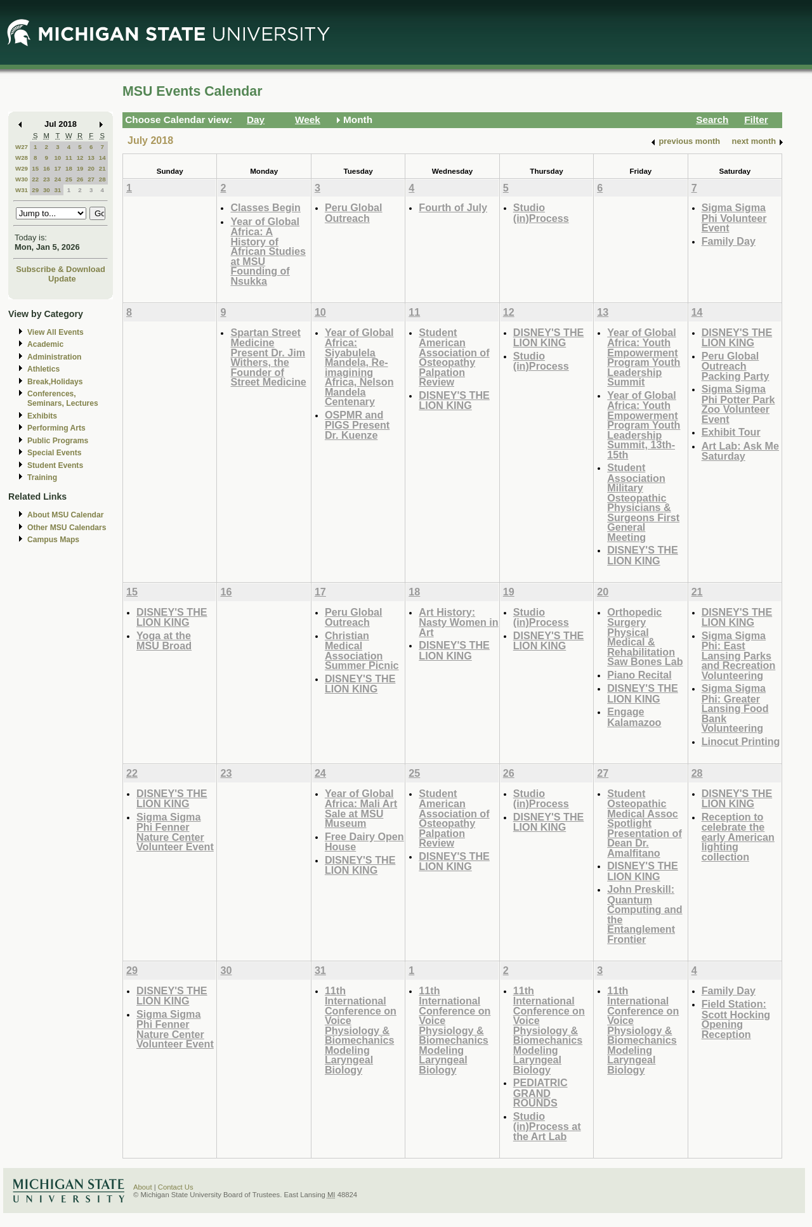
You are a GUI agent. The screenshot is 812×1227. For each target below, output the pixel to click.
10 (57, 157)
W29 (21, 168)
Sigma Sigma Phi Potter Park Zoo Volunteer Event (738, 404)
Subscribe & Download (60, 269)
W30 (21, 179)
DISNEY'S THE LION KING (454, 400)
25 (68, 179)
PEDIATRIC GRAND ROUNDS (540, 1092)
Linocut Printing (741, 741)
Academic (45, 344)
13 (91, 157)
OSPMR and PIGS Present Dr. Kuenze (357, 425)
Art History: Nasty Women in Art (458, 622)
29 (35, 189)
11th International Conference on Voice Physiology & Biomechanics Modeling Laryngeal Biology (360, 1030)
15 (35, 168)
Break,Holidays (55, 381)
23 (46, 179)
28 (102, 179)
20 (91, 168)
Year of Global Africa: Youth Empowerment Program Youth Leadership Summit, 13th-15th (643, 424)
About (142, 1187)
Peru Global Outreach (354, 213)
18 (68, 168)
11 (68, 157)
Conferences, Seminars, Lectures (62, 398)
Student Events (55, 465)
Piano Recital (639, 674)
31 (57, 189)
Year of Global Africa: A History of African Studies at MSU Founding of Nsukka (268, 251)
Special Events (54, 452)
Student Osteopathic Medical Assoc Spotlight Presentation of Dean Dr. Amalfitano (644, 823)
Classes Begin (265, 207)
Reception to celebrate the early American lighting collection (738, 836)
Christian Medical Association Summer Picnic (362, 651)
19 (80, 168)
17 (57, 168)
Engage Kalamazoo (634, 717)
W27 (21, 146)
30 (46, 189)
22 (35, 179)
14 (102, 157)
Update (62, 278)
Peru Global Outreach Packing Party (735, 366)
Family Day (729, 241)
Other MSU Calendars (67, 527)
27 (91, 179)
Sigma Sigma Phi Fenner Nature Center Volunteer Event (175, 832)
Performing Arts (56, 428)
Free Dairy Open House (364, 842)
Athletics (43, 369)
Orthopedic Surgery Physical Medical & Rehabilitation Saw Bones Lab (645, 637)
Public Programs (57, 440)
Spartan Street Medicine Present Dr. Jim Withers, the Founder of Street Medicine (268, 357)
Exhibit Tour (731, 432)
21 (102, 168)
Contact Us (175, 1187)
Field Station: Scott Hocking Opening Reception (736, 1019)
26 (80, 179)
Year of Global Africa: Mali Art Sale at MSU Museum (361, 808)
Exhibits (42, 416)
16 (46, 168)
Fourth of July (453, 207)
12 (80, 157)
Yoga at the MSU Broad (164, 641)
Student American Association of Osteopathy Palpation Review (454, 357)
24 (57, 179)
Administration (54, 357)
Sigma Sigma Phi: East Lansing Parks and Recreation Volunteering (739, 655)
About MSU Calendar (65, 514)
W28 (21, 157)
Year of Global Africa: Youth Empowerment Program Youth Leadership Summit (643, 357)
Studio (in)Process (541, 213)
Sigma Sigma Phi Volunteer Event (734, 217)
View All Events (55, 332)
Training (42, 477)
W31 (21, 189)
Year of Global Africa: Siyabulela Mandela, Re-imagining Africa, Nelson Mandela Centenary (359, 367)
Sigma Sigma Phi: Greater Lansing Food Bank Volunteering (735, 708)
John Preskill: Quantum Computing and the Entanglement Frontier (644, 914)
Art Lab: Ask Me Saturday (740, 451)
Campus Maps (53, 539)
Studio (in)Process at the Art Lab (547, 1126)
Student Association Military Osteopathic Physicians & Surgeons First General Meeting (643, 502)
